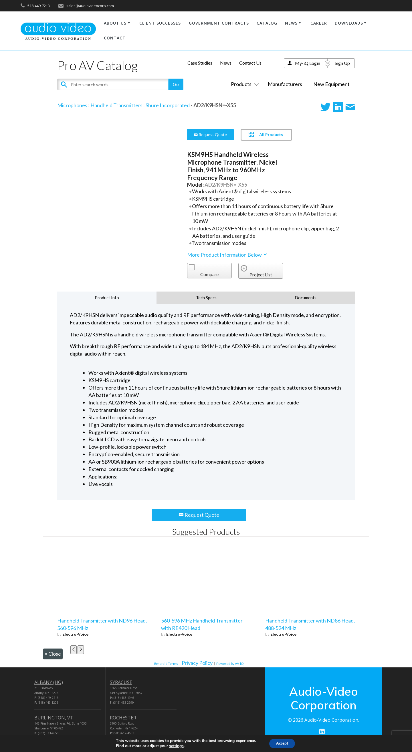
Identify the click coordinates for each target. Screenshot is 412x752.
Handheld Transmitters (116, 105)
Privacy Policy (197, 663)
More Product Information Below (227, 255)
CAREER (318, 23)
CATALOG (267, 23)
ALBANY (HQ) (48, 682)
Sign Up (342, 63)
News (225, 62)
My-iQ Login (307, 63)
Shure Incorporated (168, 105)
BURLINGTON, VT (53, 718)
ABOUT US (115, 23)
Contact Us (250, 62)
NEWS (291, 23)
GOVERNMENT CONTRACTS (219, 23)
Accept (282, 743)
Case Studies (199, 62)
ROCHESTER (123, 718)
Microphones (72, 105)
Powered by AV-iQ (230, 663)
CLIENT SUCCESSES (160, 23)
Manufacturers (285, 84)
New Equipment (331, 84)
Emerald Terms (166, 663)
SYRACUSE (121, 682)
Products (244, 84)
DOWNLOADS (349, 23)
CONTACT (115, 38)
